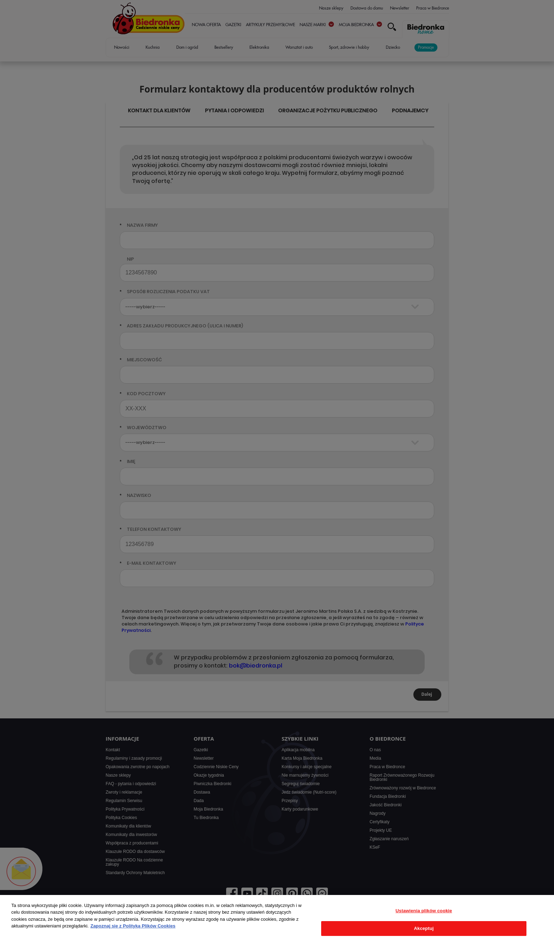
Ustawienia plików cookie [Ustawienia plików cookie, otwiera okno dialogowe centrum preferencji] (424, 910)
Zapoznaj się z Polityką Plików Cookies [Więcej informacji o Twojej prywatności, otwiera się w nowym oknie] (133, 926)
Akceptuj (424, 928)
